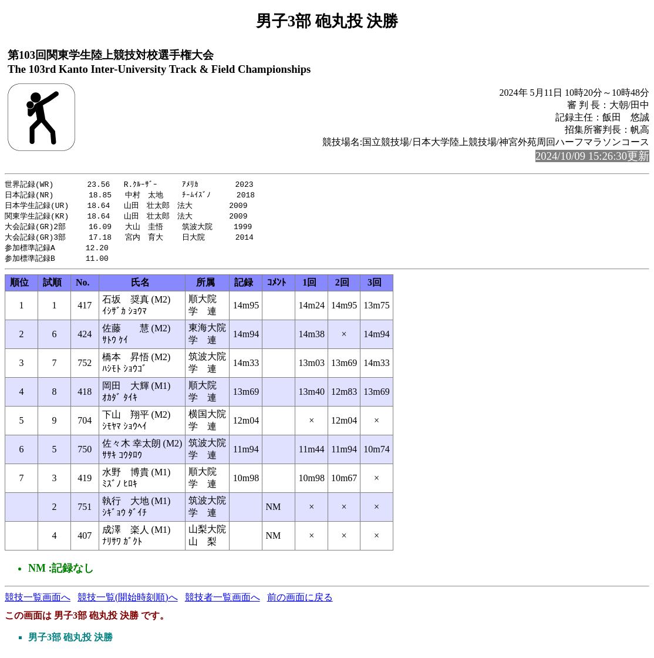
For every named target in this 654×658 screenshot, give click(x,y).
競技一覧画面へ (37, 602)
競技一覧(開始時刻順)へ (127, 602)
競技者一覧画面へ (222, 602)
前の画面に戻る (300, 602)
